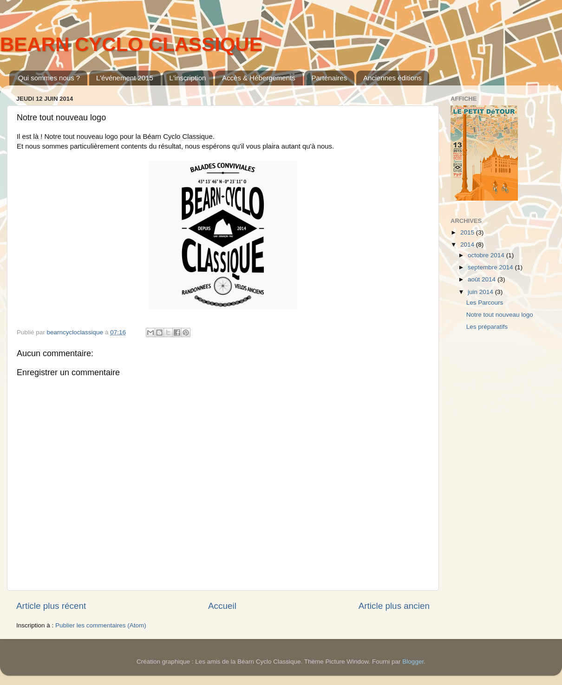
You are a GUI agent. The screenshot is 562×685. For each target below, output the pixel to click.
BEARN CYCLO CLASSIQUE (131, 44)
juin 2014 (481, 291)
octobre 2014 (487, 255)
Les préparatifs (487, 326)
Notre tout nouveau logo (499, 314)
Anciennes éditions (392, 78)
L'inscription (188, 78)
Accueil (222, 606)
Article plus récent (51, 606)
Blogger (413, 661)
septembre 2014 (491, 267)
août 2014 (482, 279)
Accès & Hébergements (258, 78)
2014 (468, 244)
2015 (468, 232)
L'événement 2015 (124, 78)
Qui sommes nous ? (49, 78)
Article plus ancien (394, 606)
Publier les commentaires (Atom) (100, 625)
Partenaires (329, 78)
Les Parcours (484, 302)
